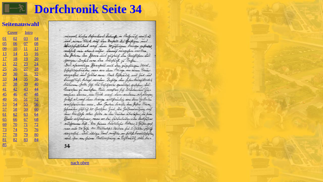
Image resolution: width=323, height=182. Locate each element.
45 (5, 94)
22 (15, 64)
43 (26, 89)
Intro (29, 32)
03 (26, 38)
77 (5, 134)
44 (36, 89)
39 (26, 84)
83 (26, 140)
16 (36, 54)
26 (15, 69)
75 (26, 129)
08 (36, 43)
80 (36, 134)
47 (26, 94)
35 (26, 79)
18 (15, 59)
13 (5, 54)
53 (5, 104)
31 (26, 74)
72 (36, 124)
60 (36, 109)
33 (5, 79)
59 (26, 109)
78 (15, 134)
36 (36, 79)
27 (26, 69)
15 (26, 54)
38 (15, 84)
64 (36, 114)
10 (15, 49)
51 (26, 99)
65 (5, 119)
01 (5, 38)
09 (5, 49)
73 (5, 129)
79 (26, 134)
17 (5, 59)
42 (15, 89)
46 (15, 94)
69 (5, 124)
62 (15, 114)
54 (15, 104)
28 (36, 69)
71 (26, 124)
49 (5, 99)
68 (36, 119)
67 (26, 119)
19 (26, 59)
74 (15, 129)
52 (36, 99)
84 (36, 140)
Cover (12, 32)
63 (26, 114)
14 (15, 54)
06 (15, 43)
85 (5, 145)
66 (15, 119)
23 (26, 64)
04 (36, 38)
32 (36, 74)
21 (5, 64)
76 (36, 129)
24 (36, 64)
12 (36, 49)
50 (15, 99)
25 (5, 69)
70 (15, 124)
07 (26, 43)
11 (26, 49)
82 (15, 140)
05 (5, 43)
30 (15, 74)
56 (36, 104)
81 (5, 140)
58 (15, 109)
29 (5, 74)
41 (5, 89)
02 (15, 38)
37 (5, 84)
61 (5, 114)
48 (36, 94)
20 (36, 59)
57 (5, 109)
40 (36, 84)
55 (26, 104)
